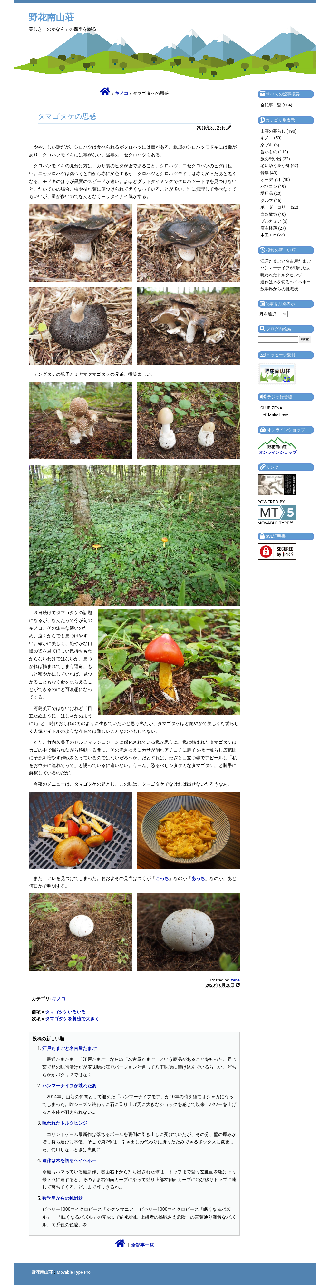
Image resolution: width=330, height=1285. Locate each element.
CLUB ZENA (271, 407)
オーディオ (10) (275, 179)
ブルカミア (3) (274, 221)
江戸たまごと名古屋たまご (69, 1048)
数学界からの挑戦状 (62, 1198)
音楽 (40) (268, 172)
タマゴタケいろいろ (65, 1011)
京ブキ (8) (269, 145)
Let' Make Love (274, 415)
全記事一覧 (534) (276, 105)
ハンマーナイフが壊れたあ (69, 1085)
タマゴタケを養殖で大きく (72, 1018)
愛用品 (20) (271, 193)
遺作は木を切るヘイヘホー (69, 1160)
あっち (198, 878)
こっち (162, 878)
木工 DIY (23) (272, 235)
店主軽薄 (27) (273, 228)
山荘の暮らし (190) (278, 131)
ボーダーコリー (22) (279, 207)
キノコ (121, 93)
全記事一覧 (142, 1245)
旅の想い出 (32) (275, 158)
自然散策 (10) (273, 214)
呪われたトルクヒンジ (64, 1123)
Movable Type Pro (74, 1272)
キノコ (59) (271, 137)
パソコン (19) (273, 186)
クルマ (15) (271, 200)
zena (235, 980)
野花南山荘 (51, 17)
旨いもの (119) (274, 151)
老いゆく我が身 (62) (279, 165)
